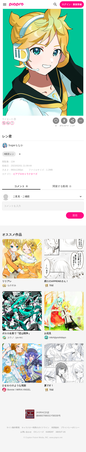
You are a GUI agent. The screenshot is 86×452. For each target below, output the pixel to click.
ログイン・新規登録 (72, 4)
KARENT (50, 432)
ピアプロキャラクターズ (25, 174)
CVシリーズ (39, 432)
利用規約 (55, 428)
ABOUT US (61, 432)
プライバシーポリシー (70, 428)
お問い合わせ (25, 432)
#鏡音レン (9, 154)
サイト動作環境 (13, 428)
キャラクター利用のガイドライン (35, 428)
